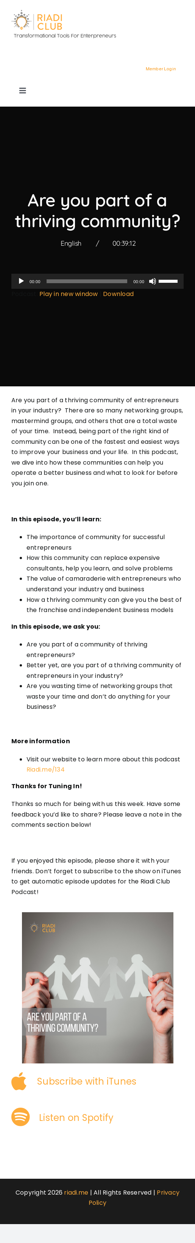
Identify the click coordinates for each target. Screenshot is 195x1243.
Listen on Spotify (76, 1117)
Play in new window (68, 294)
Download (118, 294)
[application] (97, 281)
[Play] (21, 281)
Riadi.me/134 (46, 769)
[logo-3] (68, 12)
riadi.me (76, 1192)
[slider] (87, 281)
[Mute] (152, 281)
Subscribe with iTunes (86, 1081)
